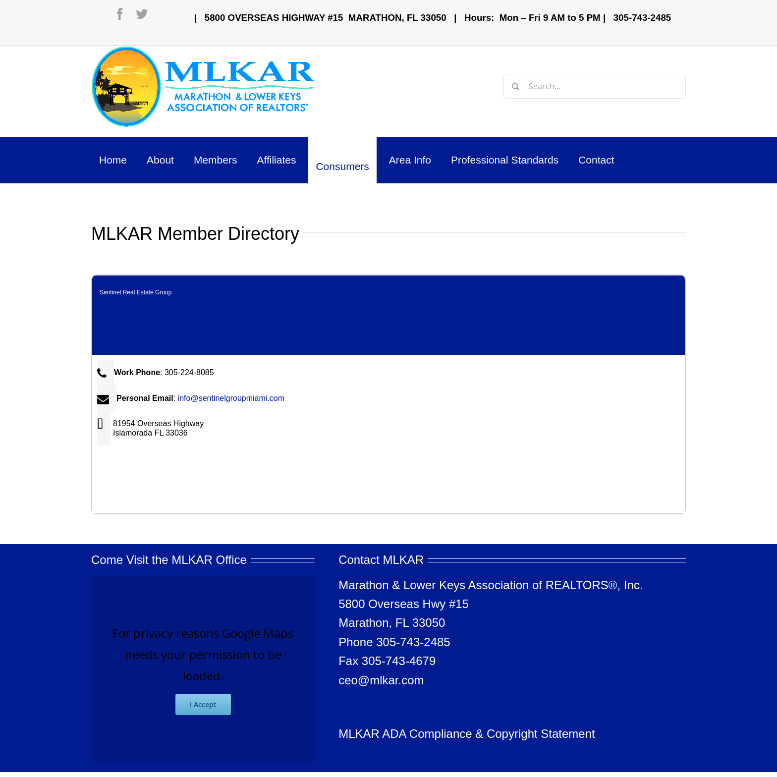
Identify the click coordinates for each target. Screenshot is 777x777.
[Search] (515, 86)
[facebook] (120, 14)
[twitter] (142, 14)
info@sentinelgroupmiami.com (231, 398)
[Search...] (594, 86)
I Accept (203, 704)
